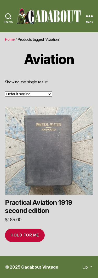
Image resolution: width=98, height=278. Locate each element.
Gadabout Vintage (39, 267)
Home (10, 39)
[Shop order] (28, 94)
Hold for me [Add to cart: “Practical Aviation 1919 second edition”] (24, 235)
